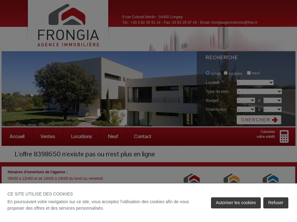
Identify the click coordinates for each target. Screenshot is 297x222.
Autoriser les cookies (236, 202)
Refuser (275, 202)
